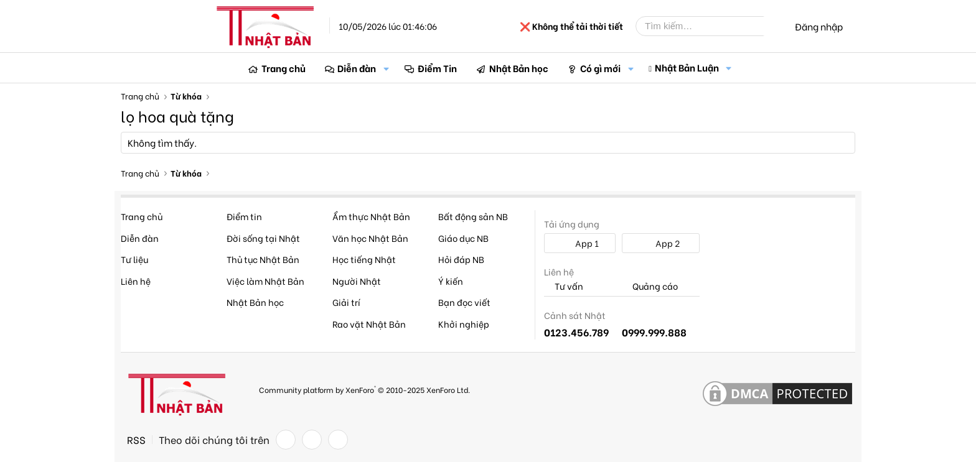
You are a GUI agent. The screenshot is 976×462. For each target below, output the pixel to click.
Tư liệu (134, 259)
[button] (386, 68)
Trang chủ (283, 68)
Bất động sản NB (473, 216)
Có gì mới (600, 68)
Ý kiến (450, 280)
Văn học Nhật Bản (370, 237)
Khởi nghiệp (463, 323)
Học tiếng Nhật (364, 259)
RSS (136, 439)
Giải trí (346, 301)
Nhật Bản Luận (687, 67)
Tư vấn (563, 286)
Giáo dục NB (463, 237)
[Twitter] (312, 440)
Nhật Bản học (518, 68)
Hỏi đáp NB (461, 259)
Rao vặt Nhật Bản (369, 323)
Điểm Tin (437, 68)
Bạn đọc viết (464, 301)
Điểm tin (244, 216)
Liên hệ (136, 280)
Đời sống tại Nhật (263, 237)
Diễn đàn (356, 68)
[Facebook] (286, 440)
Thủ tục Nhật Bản (263, 259)
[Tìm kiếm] (709, 26)
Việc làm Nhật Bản (265, 280)
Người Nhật (356, 280)
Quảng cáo (650, 286)
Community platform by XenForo (364, 389)
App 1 (580, 242)
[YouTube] (338, 440)
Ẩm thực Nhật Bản (371, 216)
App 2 (661, 242)
